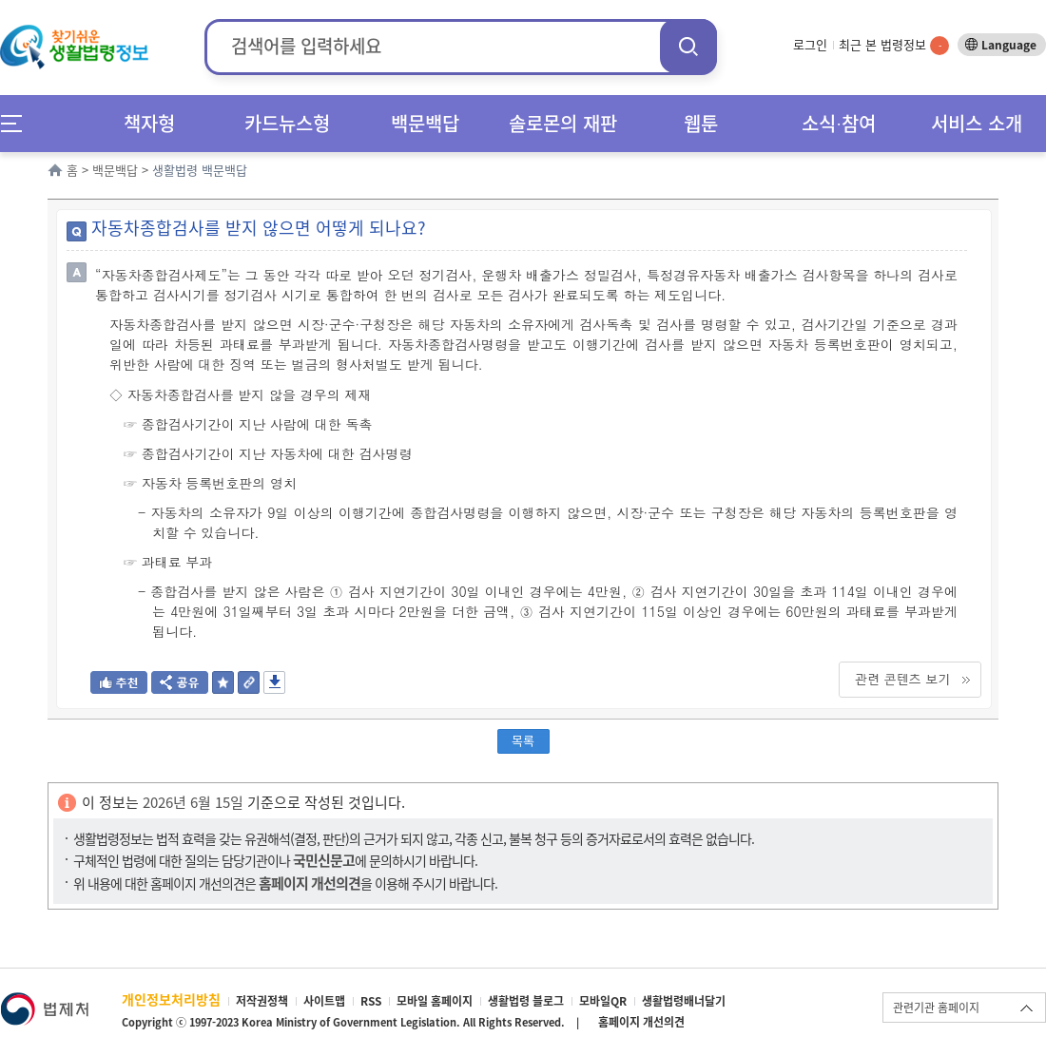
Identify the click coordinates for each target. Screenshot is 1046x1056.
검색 (688, 46)
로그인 (810, 44)
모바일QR (603, 1000)
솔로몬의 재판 (563, 123)
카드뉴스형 (287, 123)
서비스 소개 (976, 123)
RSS (370, 1000)
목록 (523, 740)
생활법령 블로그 (526, 1000)
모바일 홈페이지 (435, 1000)
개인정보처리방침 (171, 998)
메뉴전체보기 (17, 123)
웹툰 (701, 123)
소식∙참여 (839, 123)
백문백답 (425, 123)
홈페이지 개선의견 (641, 1021)
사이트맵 (324, 1000)
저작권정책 (262, 1000)
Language (1008, 44)
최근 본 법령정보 (894, 44)
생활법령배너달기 (684, 1000)
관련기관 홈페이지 (936, 1007)
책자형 (149, 123)
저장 (274, 682)
